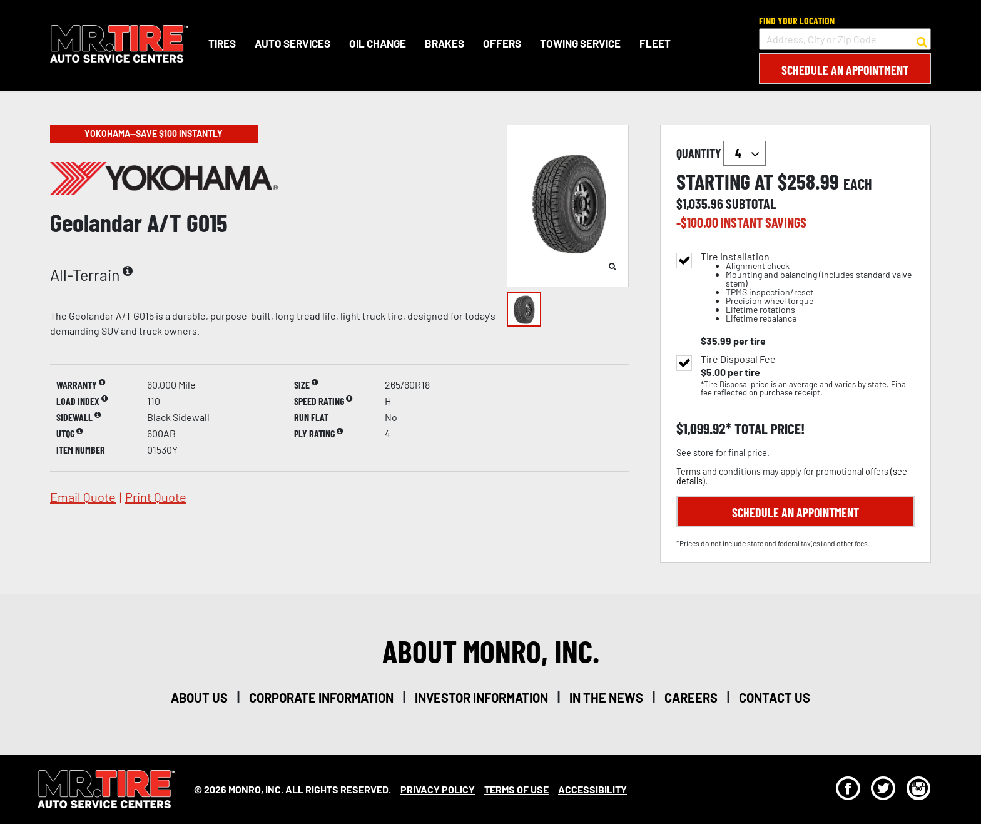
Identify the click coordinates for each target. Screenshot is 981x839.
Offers (502, 43)
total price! (768, 429)
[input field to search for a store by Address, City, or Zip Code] (845, 39)
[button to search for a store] (922, 39)
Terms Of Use (516, 789)
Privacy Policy (437, 789)
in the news (606, 697)
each (857, 183)
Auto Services (292, 43)
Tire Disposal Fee (738, 359)
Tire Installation (808, 287)
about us (199, 697)
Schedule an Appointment (844, 70)
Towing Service (580, 43)
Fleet (655, 43)
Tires (222, 43)
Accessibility (592, 789)
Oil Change (377, 43)
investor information (481, 697)
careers (691, 697)
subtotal (751, 203)
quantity (721, 153)
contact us (774, 697)
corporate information (321, 697)
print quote (155, 496)
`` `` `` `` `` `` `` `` (744, 153)
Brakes (444, 43)
